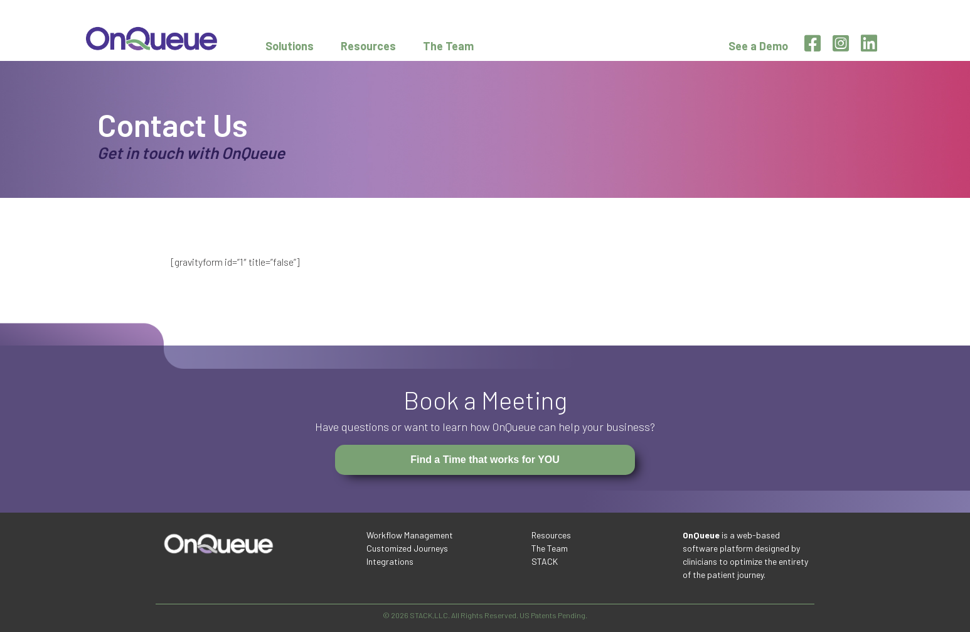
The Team (448, 46)
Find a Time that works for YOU (485, 459)
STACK (544, 561)
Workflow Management (409, 535)
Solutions (289, 46)
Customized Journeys (407, 548)
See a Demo (758, 46)
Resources (368, 46)
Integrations (389, 561)
